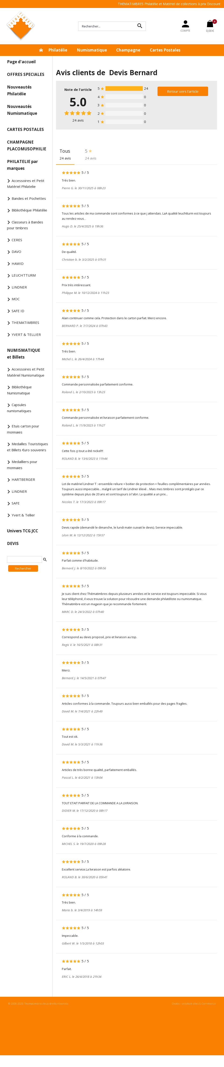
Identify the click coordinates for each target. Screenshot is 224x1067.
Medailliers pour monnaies (22, 464)
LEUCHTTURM (24, 275)
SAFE (16, 503)
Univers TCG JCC (22, 531)
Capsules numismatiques (19, 407)
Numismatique (92, 50)
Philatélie (57, 50)
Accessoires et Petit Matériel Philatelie (25, 183)
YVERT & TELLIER (26, 334)
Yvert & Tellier (23, 515)
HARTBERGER (23, 479)
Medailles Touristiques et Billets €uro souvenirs (27, 446)
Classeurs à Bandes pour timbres (25, 225)
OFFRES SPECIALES (25, 74)
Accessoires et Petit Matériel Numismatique (25, 372)
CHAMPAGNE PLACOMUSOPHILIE (26, 145)
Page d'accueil (21, 61)
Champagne (128, 50)
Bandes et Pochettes (29, 198)
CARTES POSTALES (25, 129)
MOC (16, 298)
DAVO (16, 251)
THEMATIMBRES (25, 322)
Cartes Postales (165, 50)
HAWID (18, 263)
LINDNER (19, 287)
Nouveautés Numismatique (22, 110)
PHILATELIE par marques (22, 165)
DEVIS (13, 543)
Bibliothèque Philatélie (29, 210)
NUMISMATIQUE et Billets (23, 354)
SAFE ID (18, 310)
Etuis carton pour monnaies (23, 429)
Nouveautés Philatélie (19, 90)
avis (78, 120)
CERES (17, 239)
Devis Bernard (133, 72)
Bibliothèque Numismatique (19, 390)
